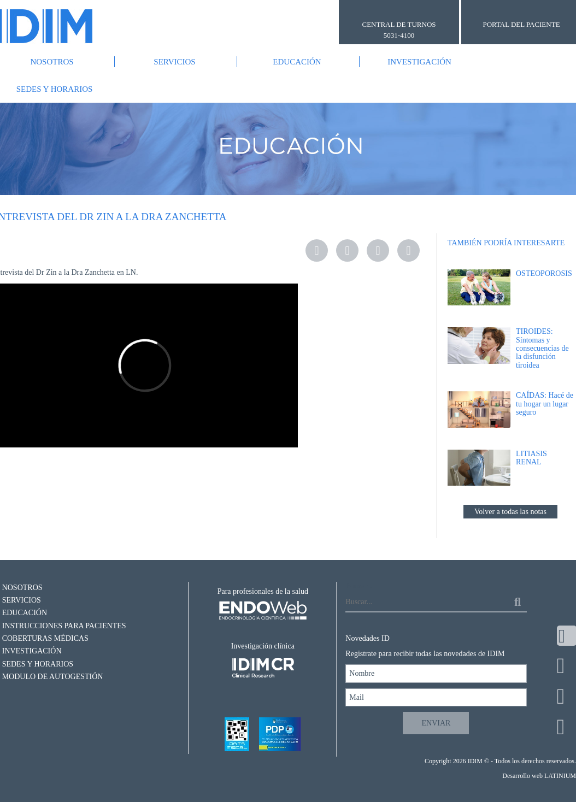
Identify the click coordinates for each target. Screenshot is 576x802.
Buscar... (359, 586)
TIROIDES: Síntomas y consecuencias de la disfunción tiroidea (542, 348)
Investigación (419, 61)
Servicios (174, 61)
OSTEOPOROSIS (544, 273)
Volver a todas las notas (510, 512)
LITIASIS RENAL (531, 458)
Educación (297, 61)
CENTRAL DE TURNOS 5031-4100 (399, 29)
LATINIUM (560, 776)
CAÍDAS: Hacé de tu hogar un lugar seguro (544, 403)
